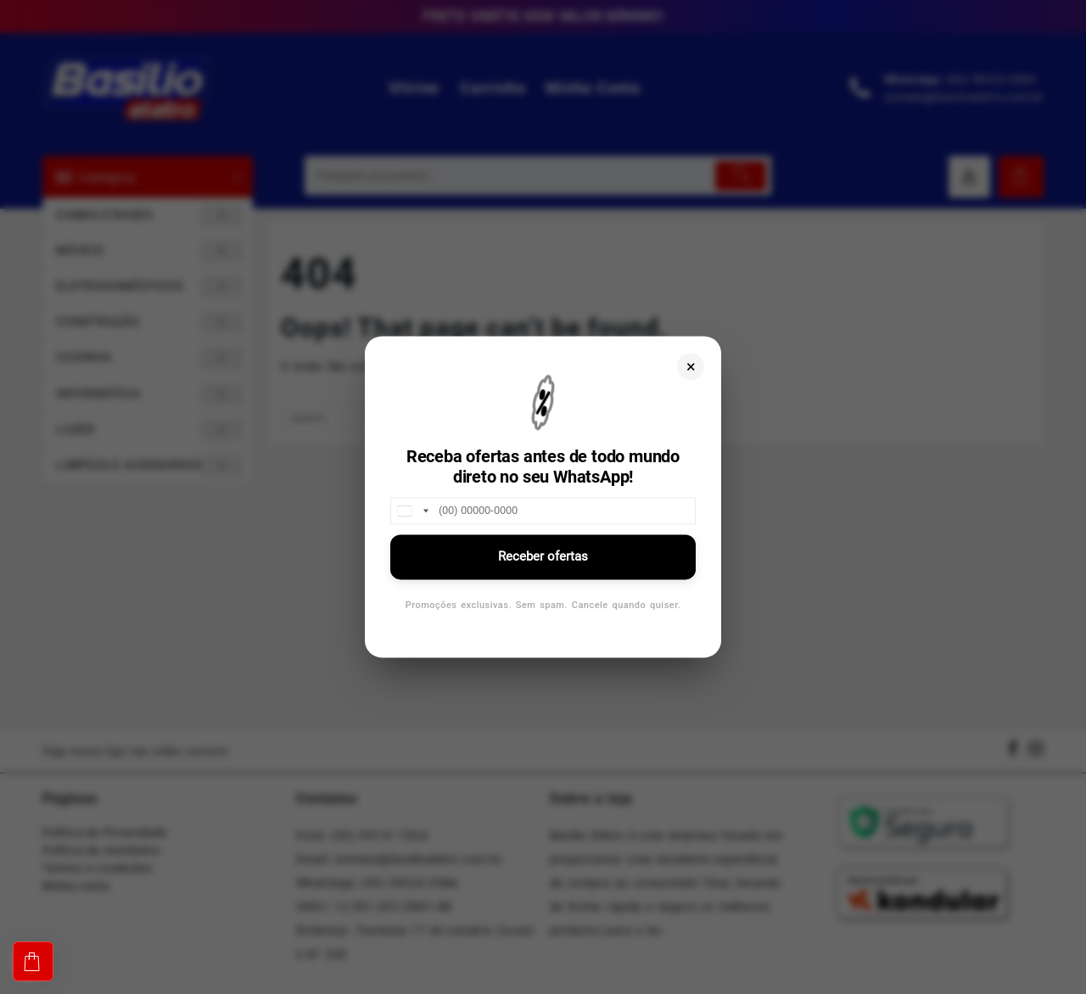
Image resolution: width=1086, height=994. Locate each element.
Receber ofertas (543, 556)
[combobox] (412, 510)
